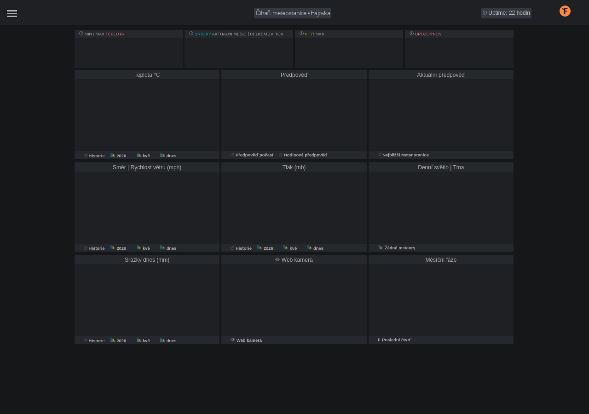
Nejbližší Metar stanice (403, 155)
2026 (118, 156)
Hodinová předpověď (303, 155)
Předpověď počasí (252, 155)
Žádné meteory (397, 248)
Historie (95, 156)
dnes (168, 156)
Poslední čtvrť (396, 340)
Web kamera (249, 340)
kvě (144, 156)
